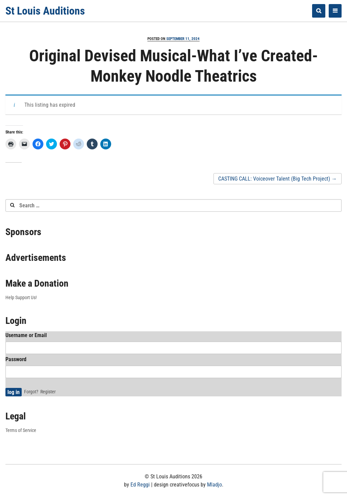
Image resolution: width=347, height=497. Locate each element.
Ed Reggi (140, 484)
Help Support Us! (21, 297)
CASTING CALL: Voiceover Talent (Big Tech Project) (277, 178)
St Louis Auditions (45, 10)
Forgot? (31, 391)
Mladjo (214, 484)
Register (48, 391)
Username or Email (26, 335)
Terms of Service (20, 430)
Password (15, 359)
